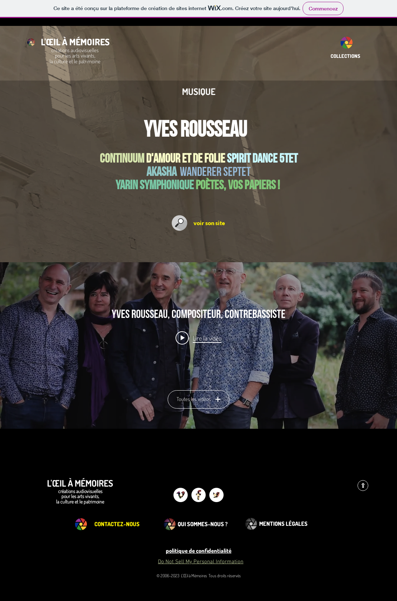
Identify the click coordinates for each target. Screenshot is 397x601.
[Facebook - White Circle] (198, 495)
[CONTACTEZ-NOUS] (117, 524)
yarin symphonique (155, 185)
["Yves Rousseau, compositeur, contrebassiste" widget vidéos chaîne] (198, 345)
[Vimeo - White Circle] (180, 495)
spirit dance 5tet (262, 159)
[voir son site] (209, 223)
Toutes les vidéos (198, 399)
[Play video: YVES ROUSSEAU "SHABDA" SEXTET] (198, 338)
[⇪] (363, 485)
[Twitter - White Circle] (216, 495)
